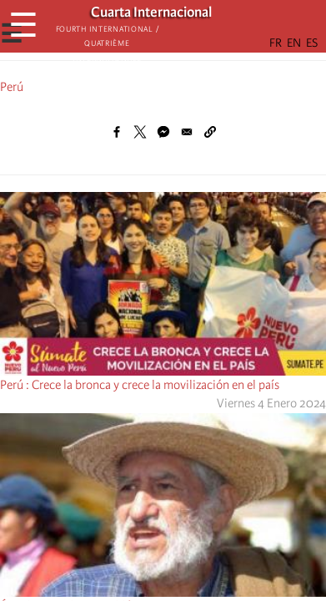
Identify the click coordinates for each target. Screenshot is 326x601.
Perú (11, 86)
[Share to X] (140, 132)
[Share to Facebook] (116, 132)
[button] (210, 132)
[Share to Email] (186, 132)
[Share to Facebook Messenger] (163, 132)
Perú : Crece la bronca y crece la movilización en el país (139, 384)
